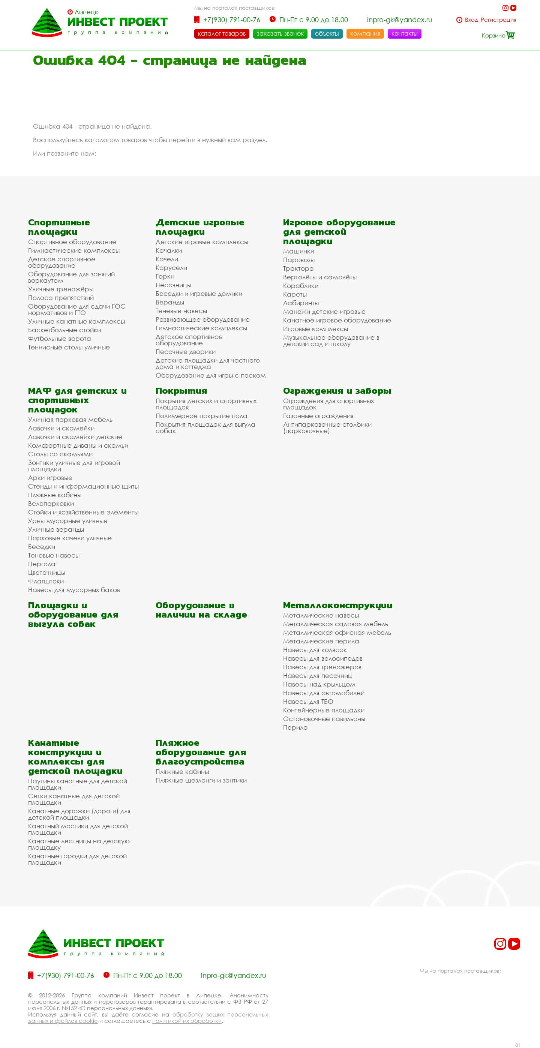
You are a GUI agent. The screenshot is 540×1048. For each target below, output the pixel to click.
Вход (471, 19)
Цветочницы (46, 572)
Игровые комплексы (315, 328)
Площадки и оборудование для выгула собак (73, 614)
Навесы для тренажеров (322, 667)
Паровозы (299, 259)
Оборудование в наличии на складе (201, 609)
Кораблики (300, 285)
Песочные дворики (186, 351)
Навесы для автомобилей (323, 693)
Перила (295, 727)
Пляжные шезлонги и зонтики (201, 780)
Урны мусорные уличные (68, 520)
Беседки (41, 546)
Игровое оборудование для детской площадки (339, 231)
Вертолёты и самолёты (320, 277)
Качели (167, 259)
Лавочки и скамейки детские (75, 436)
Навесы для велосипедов (323, 658)
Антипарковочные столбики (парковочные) (327, 427)
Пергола (42, 564)
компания (365, 33)
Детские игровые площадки (200, 226)
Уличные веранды (56, 529)
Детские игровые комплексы (202, 241)
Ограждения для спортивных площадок (328, 403)
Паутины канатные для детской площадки (77, 784)
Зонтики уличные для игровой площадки (74, 465)
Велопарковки (51, 503)
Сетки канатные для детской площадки (74, 799)
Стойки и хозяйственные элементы (83, 512)
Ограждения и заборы (337, 390)
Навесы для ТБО (308, 701)
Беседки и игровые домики (199, 293)
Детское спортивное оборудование (61, 262)
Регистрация (498, 19)
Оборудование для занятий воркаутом (71, 277)
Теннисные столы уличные (69, 347)
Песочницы (173, 285)
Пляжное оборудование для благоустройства (201, 752)
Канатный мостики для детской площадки (78, 829)
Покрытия (181, 390)
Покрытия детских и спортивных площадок (206, 403)
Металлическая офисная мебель (337, 632)
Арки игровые (50, 477)
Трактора (298, 268)
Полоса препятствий (61, 297)
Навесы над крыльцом (319, 684)
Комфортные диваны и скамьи (78, 445)
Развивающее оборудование (203, 319)
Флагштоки (46, 581)
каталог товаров (222, 33)
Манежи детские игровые (324, 311)
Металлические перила (321, 641)
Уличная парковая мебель (70, 419)
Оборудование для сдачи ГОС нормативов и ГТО (77, 309)
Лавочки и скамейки (61, 428)
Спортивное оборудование (72, 241)
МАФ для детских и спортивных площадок (77, 400)
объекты (327, 33)
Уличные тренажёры (60, 289)
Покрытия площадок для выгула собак (205, 427)
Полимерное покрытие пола (202, 415)
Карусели (171, 267)
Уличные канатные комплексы (76, 321)
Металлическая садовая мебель (335, 624)
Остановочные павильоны (324, 718)
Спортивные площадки (59, 226)
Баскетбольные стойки (64, 330)
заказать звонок (280, 33)
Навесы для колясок (315, 649)
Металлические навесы (321, 615)
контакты (405, 33)
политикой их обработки (187, 1020)
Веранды (170, 302)
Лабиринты (301, 303)
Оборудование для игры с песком (211, 375)
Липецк (86, 12)
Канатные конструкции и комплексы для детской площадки (75, 756)
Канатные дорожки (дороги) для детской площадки (79, 814)
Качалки (169, 250)
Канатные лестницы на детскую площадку (79, 844)
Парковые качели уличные (70, 538)
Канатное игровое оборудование (337, 320)
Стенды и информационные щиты (83, 486)
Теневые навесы (181, 310)
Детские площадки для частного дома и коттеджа (208, 363)
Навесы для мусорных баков (74, 589)
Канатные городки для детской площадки (77, 859)
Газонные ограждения (318, 415)
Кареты (295, 294)
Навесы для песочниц (317, 675)
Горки (165, 276)
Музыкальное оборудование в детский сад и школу (331, 340)
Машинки (298, 251)
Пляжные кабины (54, 495)
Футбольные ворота (59, 338)
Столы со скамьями (60, 454)
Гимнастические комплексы (74, 250)
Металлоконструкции (337, 605)
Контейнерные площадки (323, 710)
